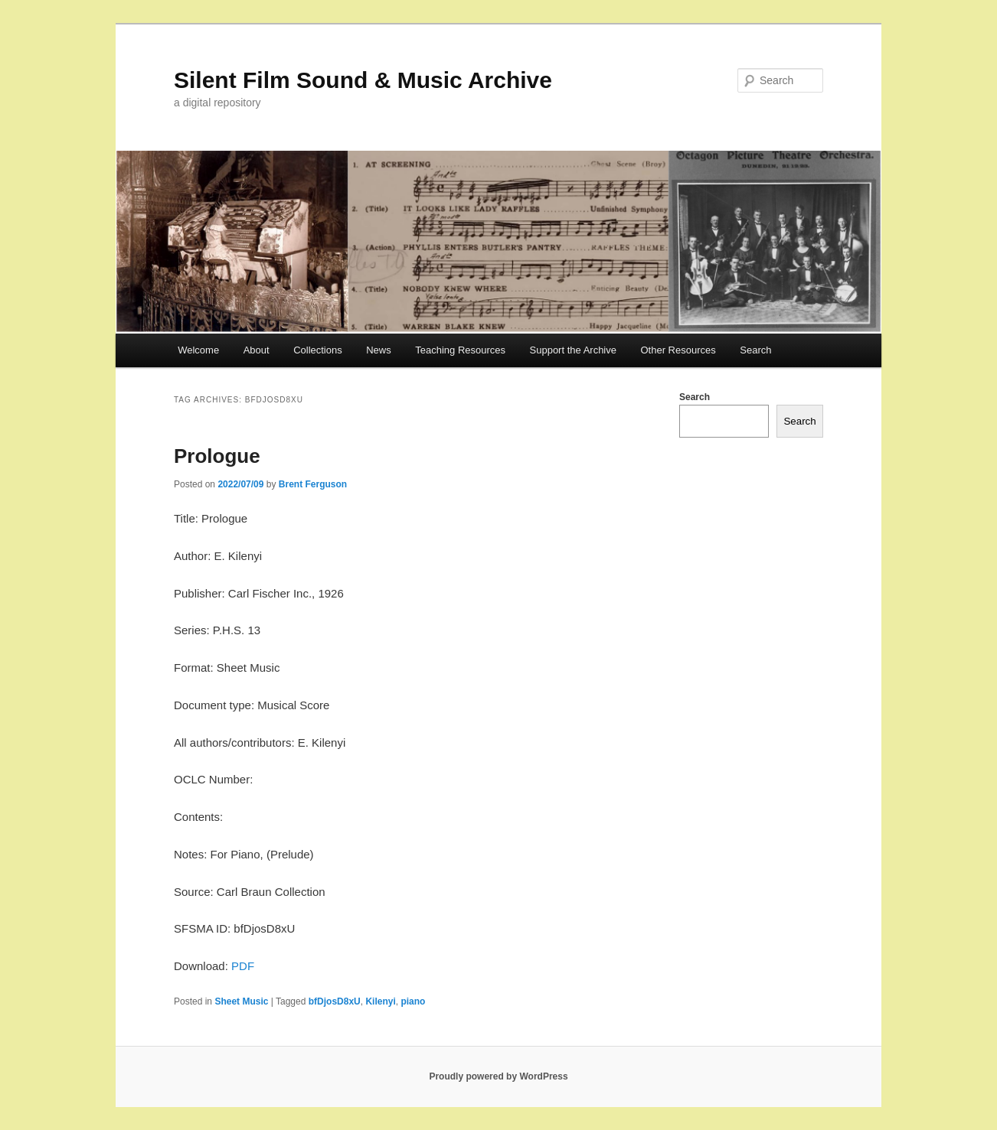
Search (755, 350)
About (257, 350)
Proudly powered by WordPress (498, 1076)
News (378, 350)
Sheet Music (241, 1001)
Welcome (198, 350)
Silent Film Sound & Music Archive (363, 80)
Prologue (217, 456)
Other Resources (678, 350)
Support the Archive (573, 350)
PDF (242, 965)
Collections (317, 350)
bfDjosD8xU (335, 1001)
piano (412, 1001)
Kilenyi (380, 1001)
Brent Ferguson (313, 484)
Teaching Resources (460, 350)
